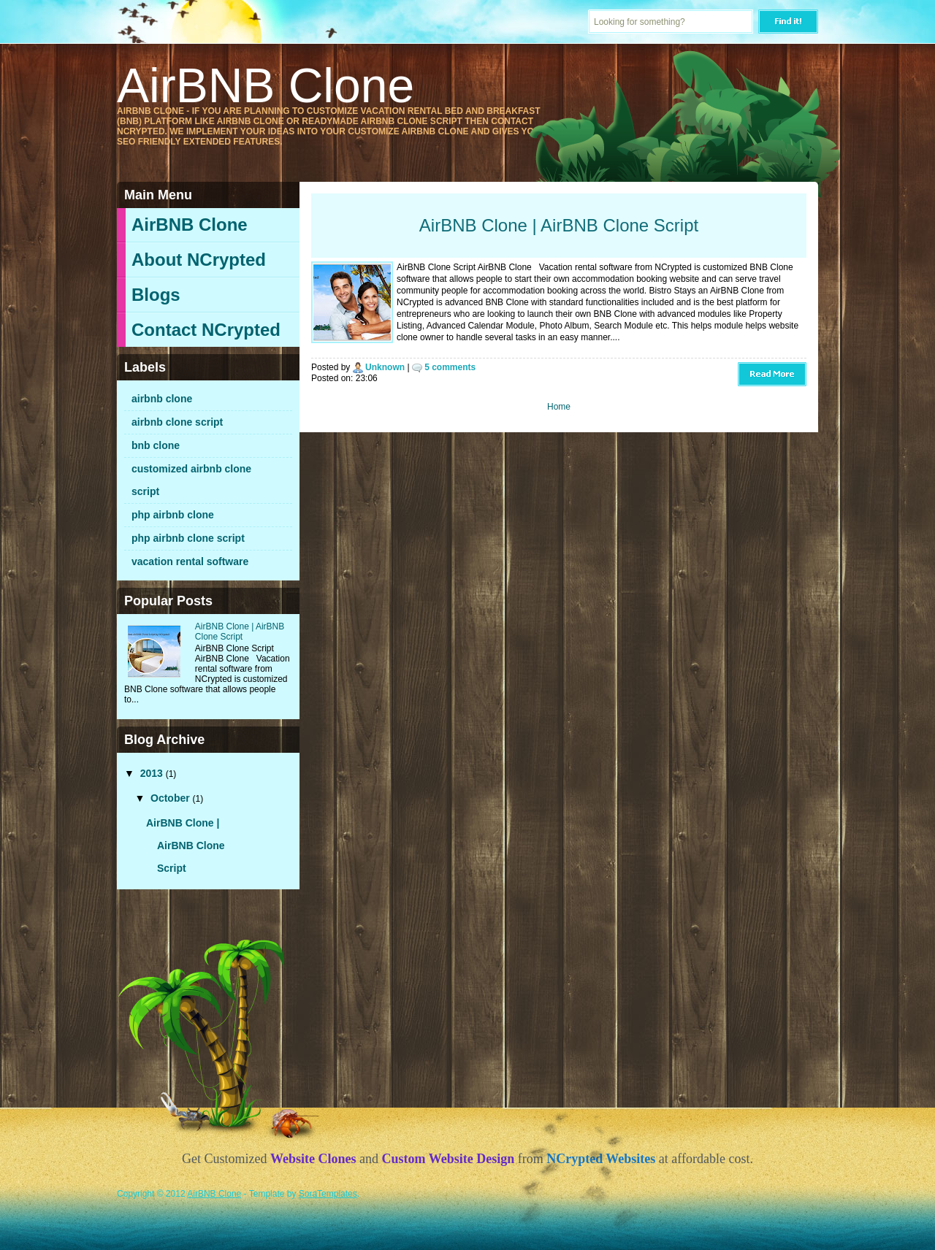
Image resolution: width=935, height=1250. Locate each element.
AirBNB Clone (189, 224)
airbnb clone (161, 398)
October (171, 798)
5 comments (450, 367)
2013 (153, 773)
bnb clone (155, 445)
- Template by (299, 1194)
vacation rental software (189, 561)
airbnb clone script (177, 422)
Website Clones (313, 1158)
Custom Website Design (448, 1158)
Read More (772, 374)
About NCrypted (198, 259)
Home (558, 407)
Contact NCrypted (205, 330)
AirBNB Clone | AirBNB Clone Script (240, 631)
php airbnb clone (172, 515)
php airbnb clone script (188, 538)
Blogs (155, 294)
